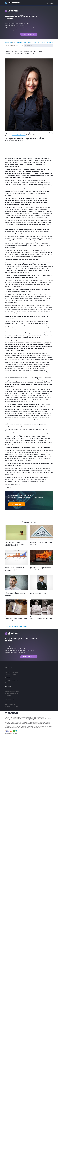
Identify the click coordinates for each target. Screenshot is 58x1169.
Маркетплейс (8, 695)
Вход (51, 3)
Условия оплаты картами (11, 733)
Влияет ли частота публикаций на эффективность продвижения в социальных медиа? (14, 568)
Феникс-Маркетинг (19, 718)
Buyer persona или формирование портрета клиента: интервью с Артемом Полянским (16, 593)
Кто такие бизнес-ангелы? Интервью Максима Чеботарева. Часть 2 (40, 592)
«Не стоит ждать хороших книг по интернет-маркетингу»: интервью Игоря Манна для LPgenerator (16, 618)
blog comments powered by (16, 626)
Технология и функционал (12, 689)
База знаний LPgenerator (11, 672)
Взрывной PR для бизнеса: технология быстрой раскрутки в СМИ (41, 568)
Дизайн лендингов (10, 704)
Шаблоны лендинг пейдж (12, 691)
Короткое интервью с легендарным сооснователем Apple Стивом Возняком (41, 617)
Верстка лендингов (10, 702)
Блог (6, 670)
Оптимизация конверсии (11, 706)
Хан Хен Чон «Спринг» (18, 135)
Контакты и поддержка (11, 680)
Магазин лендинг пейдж (11, 693)
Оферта (7, 683)
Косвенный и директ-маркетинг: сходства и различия (41, 543)
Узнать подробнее (28, 34)
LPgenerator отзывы (10, 674)
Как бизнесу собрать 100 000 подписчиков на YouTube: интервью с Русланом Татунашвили (15, 544)
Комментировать (16, 504)
